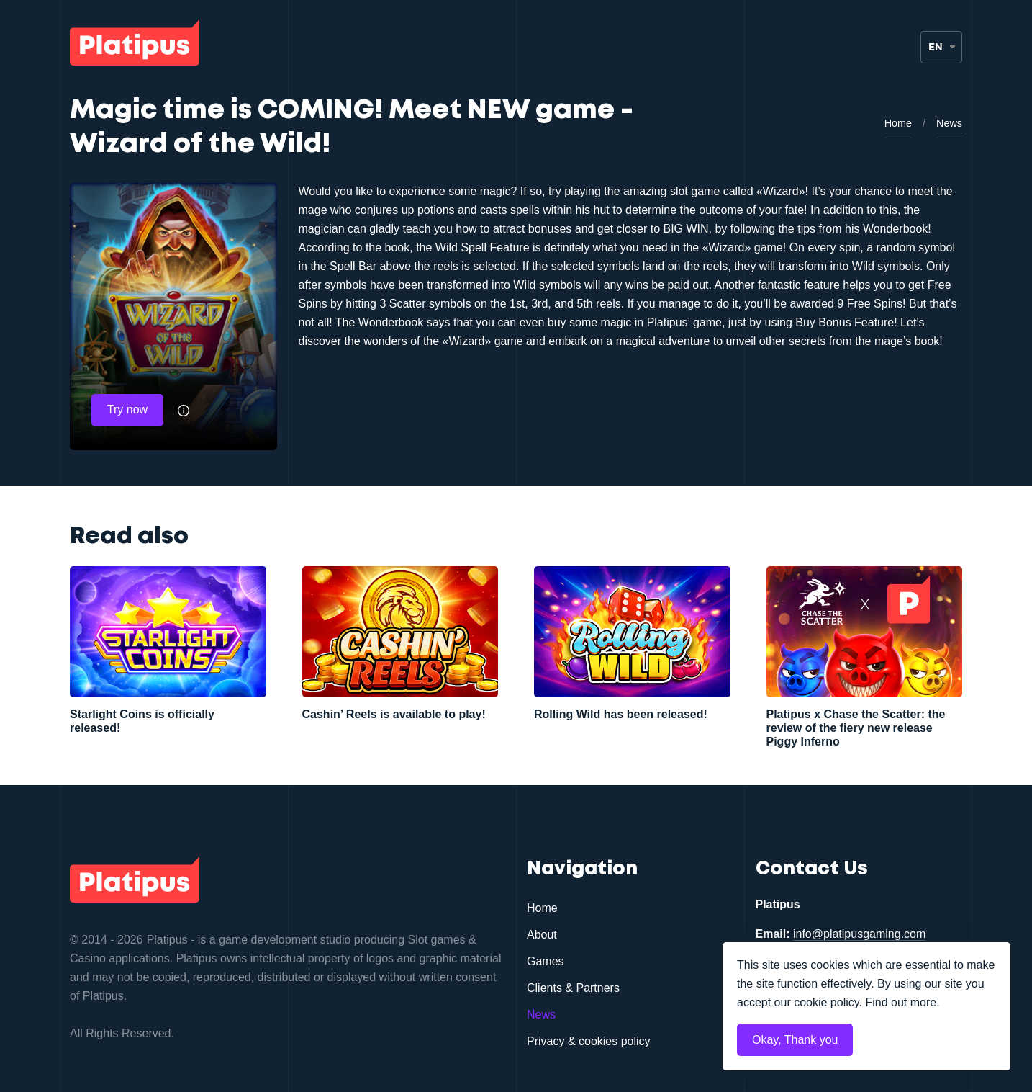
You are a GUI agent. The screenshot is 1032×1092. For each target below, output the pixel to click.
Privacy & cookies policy (589, 1042)
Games (545, 962)
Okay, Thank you (795, 1040)
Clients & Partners (573, 989)
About (542, 935)
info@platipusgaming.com (859, 934)
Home (898, 124)
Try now (127, 410)
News (949, 124)
